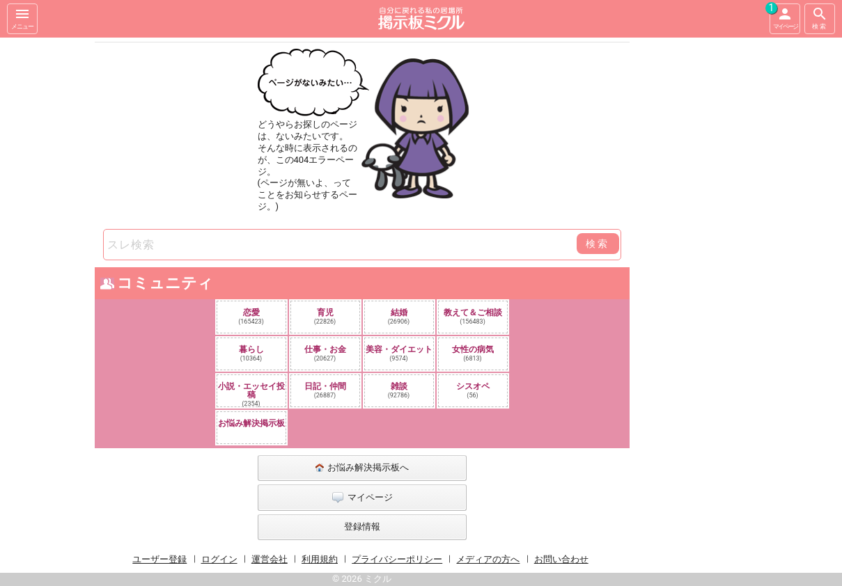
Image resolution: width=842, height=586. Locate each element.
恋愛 (251, 316)
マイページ (783, 16)
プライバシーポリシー (397, 559)
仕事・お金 (325, 353)
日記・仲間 (325, 390)
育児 (325, 316)
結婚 (399, 316)
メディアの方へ (488, 559)
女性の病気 (473, 353)
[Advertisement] (727, 246)
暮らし (251, 353)
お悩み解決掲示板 (251, 423)
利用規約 (320, 559)
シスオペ (473, 390)
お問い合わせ (561, 559)
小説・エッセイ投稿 (251, 393)
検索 (819, 18)
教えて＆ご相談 (473, 316)
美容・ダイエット (399, 353)
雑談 (399, 390)
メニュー (22, 18)
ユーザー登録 (159, 559)
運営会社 (269, 559)
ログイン (219, 559)
